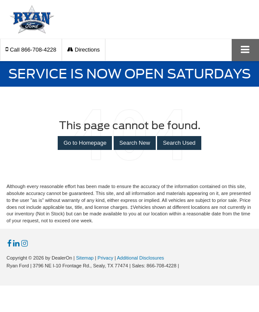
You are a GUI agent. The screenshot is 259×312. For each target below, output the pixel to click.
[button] (31, 50)
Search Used (179, 143)
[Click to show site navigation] (245, 50)
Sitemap (85, 257)
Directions (83, 49)
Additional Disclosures (140, 257)
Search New (134, 143)
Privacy (105, 257)
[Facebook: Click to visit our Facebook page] (9, 243)
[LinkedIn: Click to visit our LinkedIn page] (16, 243)
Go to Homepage (84, 143)
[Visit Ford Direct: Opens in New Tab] (183, 265)
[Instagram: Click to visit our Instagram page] (24, 243)
